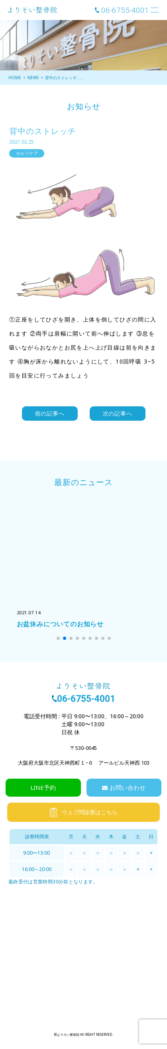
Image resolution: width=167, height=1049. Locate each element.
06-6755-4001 (125, 10)
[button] (58, 638)
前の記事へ (50, 413)
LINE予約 (43, 787)
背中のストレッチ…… (64, 77)
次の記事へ (117, 413)
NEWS (33, 77)
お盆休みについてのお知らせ (60, 623)
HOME (14, 77)
